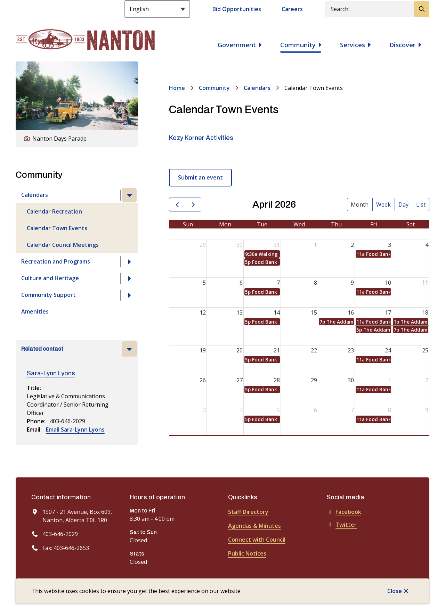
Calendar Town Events (57, 228)
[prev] (177, 205)
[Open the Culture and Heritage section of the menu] (129, 278)
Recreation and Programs (55, 261)
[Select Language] (157, 9)
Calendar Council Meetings (63, 245)
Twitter (341, 524)
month (360, 204)
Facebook (343, 512)
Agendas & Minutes (254, 525)
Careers (292, 9)
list (421, 204)
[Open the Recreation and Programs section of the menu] (129, 262)
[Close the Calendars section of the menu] (129, 195)
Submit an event (200, 177)
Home (177, 88)
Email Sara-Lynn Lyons (75, 429)
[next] (193, 205)
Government (237, 45)
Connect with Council (256, 539)
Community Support (48, 295)
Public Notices (247, 553)
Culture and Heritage (50, 278)
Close (394, 591)
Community (298, 45)
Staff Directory (248, 512)
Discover (402, 45)
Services (352, 45)
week (383, 204)
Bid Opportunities (236, 9)
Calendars (34, 195)
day (403, 204)
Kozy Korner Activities (201, 137)
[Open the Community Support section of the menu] (129, 295)
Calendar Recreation (54, 211)
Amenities (35, 311)
